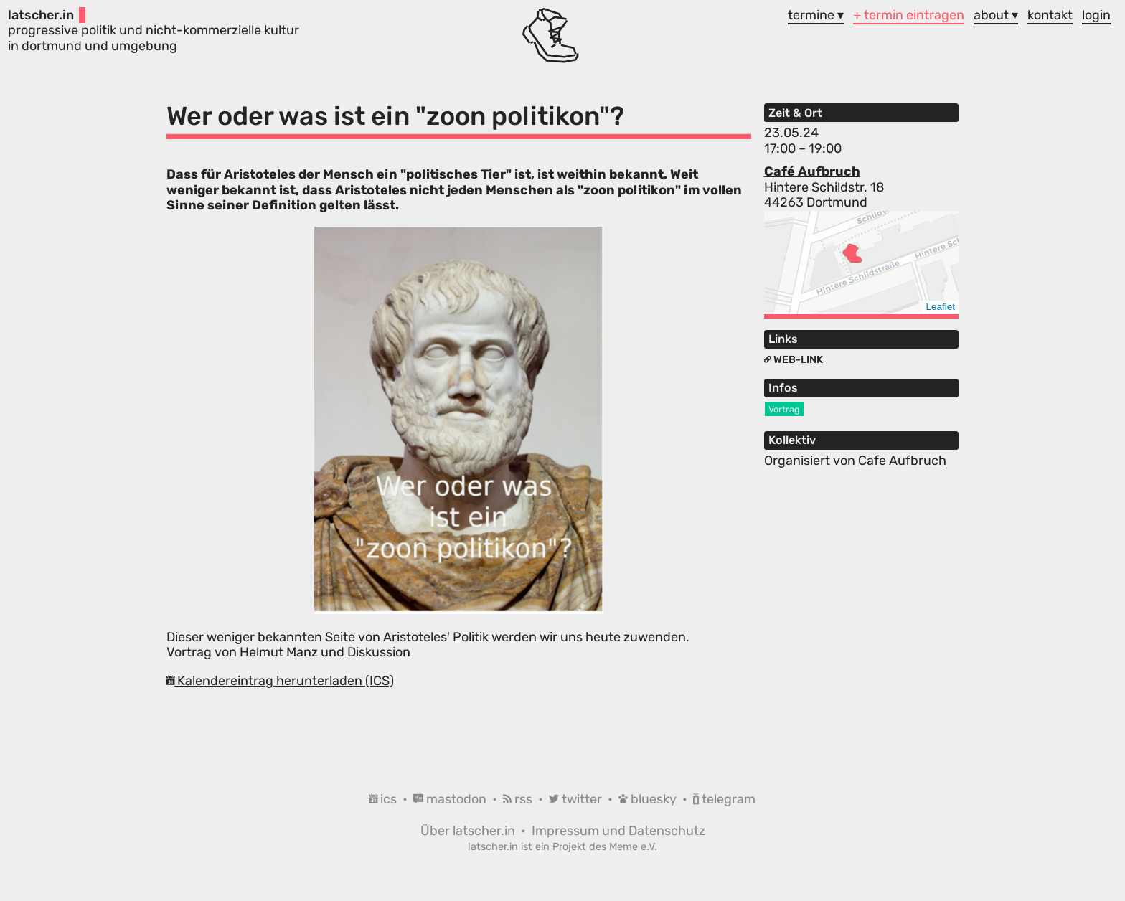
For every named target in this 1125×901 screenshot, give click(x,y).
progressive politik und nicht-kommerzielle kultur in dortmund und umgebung (153, 30)
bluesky (648, 799)
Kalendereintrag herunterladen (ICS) (280, 681)
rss (519, 799)
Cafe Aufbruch (902, 460)
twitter (577, 799)
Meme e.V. (633, 847)
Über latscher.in (469, 831)
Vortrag (784, 409)
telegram (724, 799)
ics (384, 799)
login (1096, 15)
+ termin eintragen (908, 15)
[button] (852, 253)
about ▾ (996, 15)
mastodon (451, 799)
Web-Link (793, 360)
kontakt (1050, 15)
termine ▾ (816, 15)
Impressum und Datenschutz (618, 831)
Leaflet (940, 306)
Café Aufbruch (812, 171)
